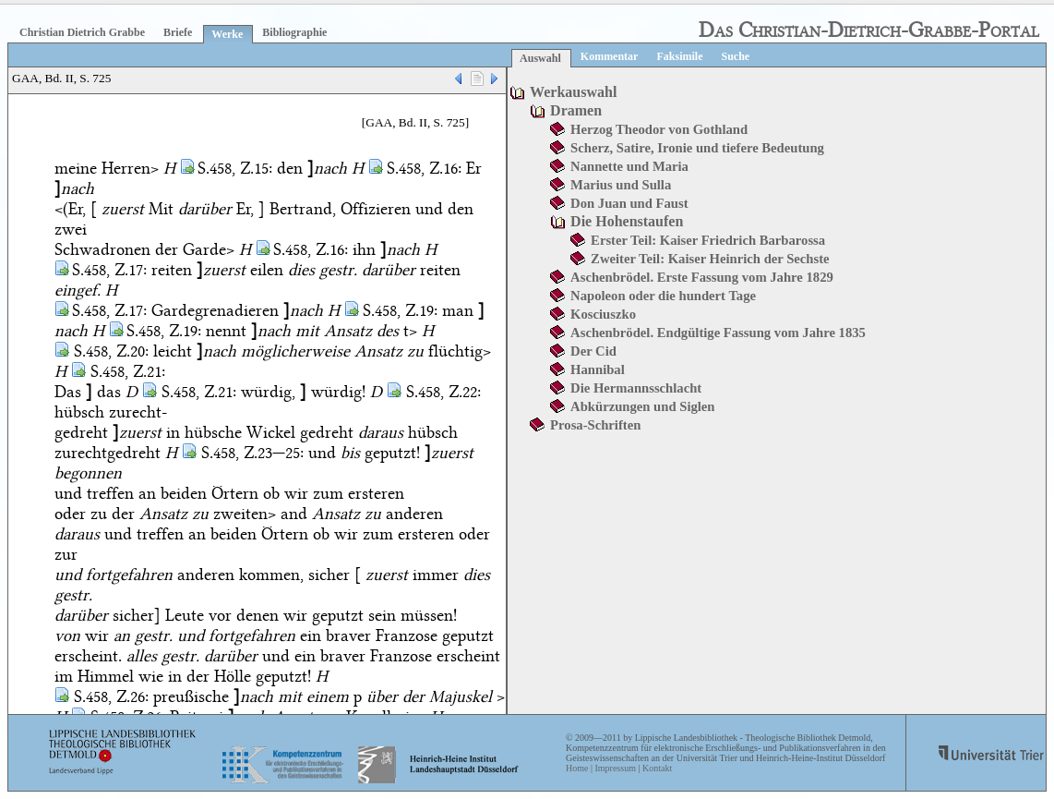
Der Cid (593, 351)
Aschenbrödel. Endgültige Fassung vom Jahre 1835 (718, 332)
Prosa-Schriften (595, 425)
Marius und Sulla (620, 184)
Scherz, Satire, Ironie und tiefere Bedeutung (697, 147)
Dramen (576, 110)
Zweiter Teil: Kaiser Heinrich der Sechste (710, 258)
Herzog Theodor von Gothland (659, 129)
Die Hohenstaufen (626, 221)
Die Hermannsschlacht (635, 388)
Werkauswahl (573, 92)
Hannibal (597, 369)
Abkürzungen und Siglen (642, 406)
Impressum (614, 768)
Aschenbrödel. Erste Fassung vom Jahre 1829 (701, 277)
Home (577, 768)
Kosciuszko (603, 314)
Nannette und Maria (629, 166)
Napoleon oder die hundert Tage (663, 295)
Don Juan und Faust (629, 203)
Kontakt (657, 768)
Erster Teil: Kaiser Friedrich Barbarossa (708, 240)
